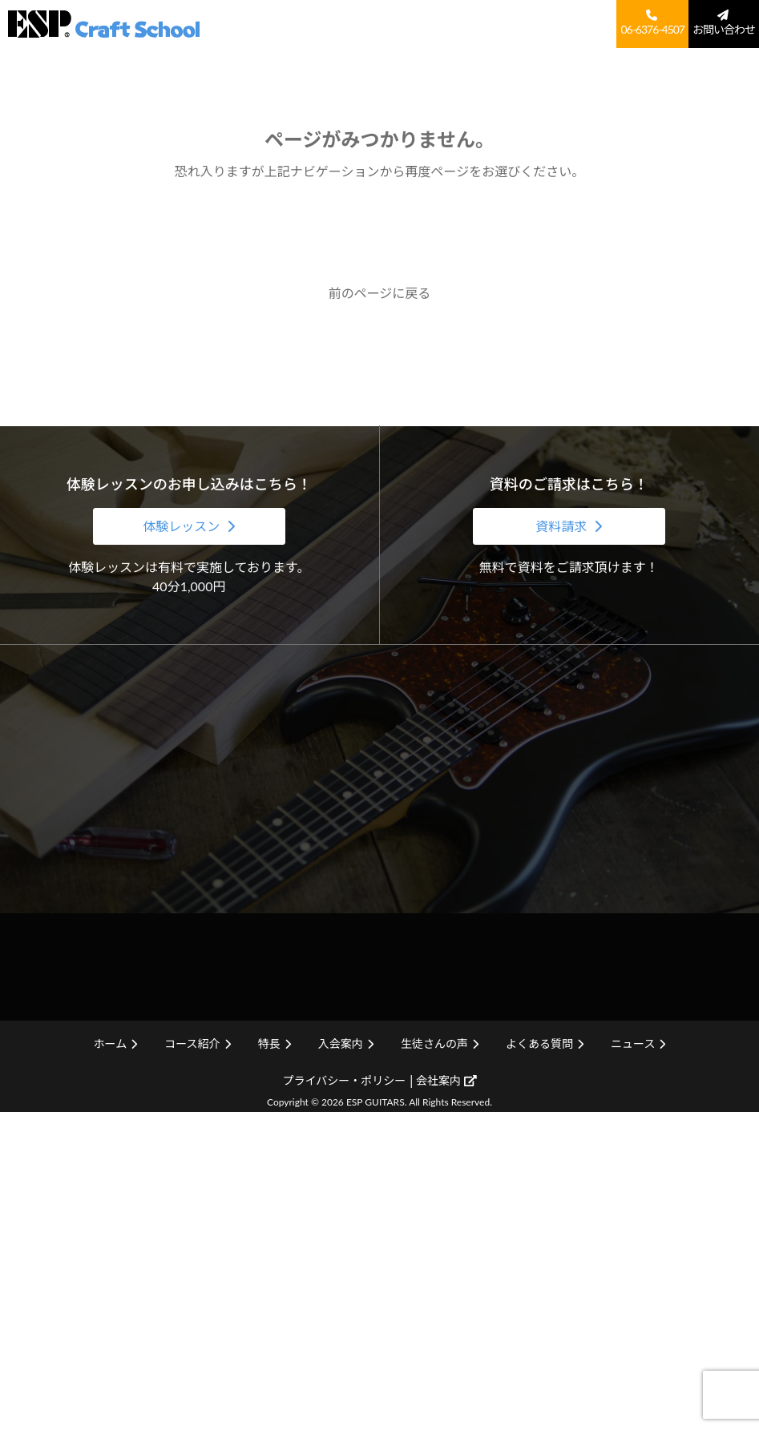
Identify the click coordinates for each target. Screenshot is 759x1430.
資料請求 (562, 526)
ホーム (317, 21)
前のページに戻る (380, 292)
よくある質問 (581, 21)
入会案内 (450, 21)
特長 (411, 21)
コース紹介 (367, 21)
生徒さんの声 (510, 21)
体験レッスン (183, 526)
